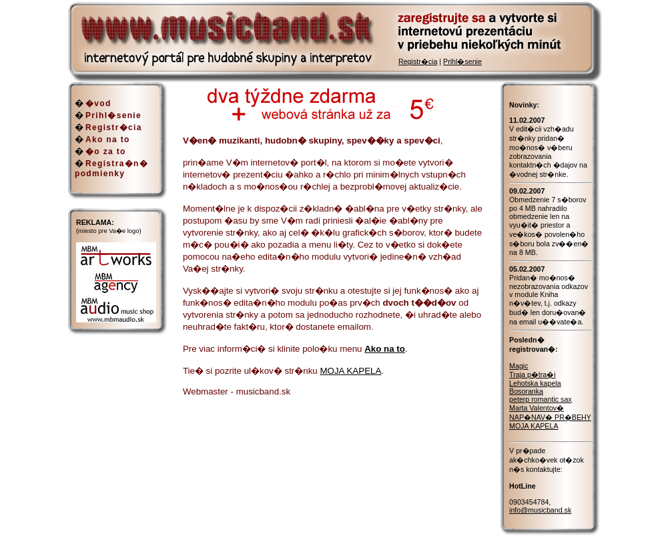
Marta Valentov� (536, 408)
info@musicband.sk (540, 510)
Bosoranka (526, 391)
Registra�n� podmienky (111, 168)
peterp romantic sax (540, 399)
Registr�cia (417, 61)
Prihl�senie (462, 61)
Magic (518, 366)
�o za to (105, 151)
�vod (98, 103)
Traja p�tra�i (532, 374)
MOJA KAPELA (350, 371)
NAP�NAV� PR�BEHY (550, 417)
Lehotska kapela (535, 383)
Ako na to (107, 139)
